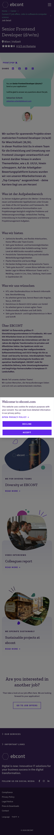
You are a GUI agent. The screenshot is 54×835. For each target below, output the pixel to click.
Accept (27, 432)
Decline (27, 424)
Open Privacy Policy (15, 417)
